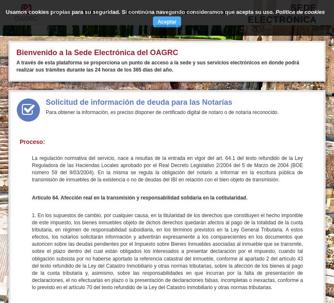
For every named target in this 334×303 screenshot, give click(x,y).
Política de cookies (300, 12)
